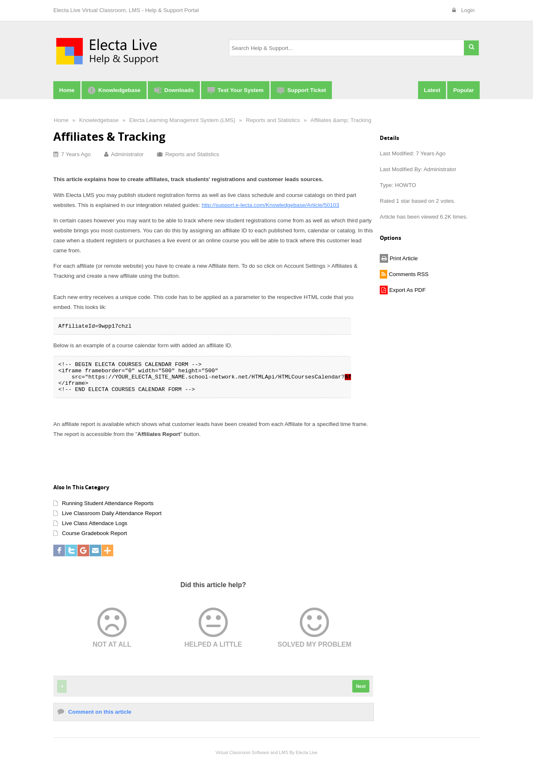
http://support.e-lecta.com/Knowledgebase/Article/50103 (270, 205)
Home (61, 120)
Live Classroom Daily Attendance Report (112, 513)
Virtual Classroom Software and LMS (251, 752)
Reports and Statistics (273, 120)
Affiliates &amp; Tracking (341, 120)
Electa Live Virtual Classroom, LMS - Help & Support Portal (126, 10)
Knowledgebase (99, 120)
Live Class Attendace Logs (94, 523)
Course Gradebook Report (94, 533)
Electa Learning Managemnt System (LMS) (182, 120)
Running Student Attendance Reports (108, 503)
